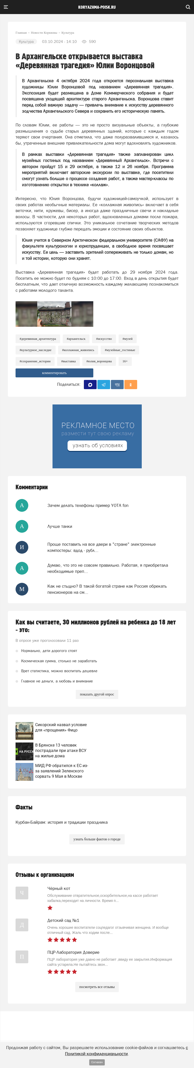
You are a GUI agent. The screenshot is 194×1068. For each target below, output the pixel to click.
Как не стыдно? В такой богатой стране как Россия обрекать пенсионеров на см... (107, 589)
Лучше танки (59, 526)
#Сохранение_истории (35, 361)
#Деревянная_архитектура (38, 339)
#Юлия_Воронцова (99, 361)
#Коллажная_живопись (78, 350)
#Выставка (68, 361)
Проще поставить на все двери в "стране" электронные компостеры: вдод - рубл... (101, 547)
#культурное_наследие (35, 350)
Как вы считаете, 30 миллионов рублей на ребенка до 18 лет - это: (96, 626)
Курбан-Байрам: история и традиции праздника (62, 822)
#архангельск (76, 339)
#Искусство (104, 339)
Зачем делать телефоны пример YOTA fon (87, 505)
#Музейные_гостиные (120, 350)
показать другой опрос (97, 694)
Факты (24, 807)
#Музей (128, 339)
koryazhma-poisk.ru (97, 7)
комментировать (54, 373)
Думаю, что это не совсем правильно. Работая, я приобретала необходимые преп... (107, 568)
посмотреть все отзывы (97, 987)
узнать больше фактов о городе (96, 839)
